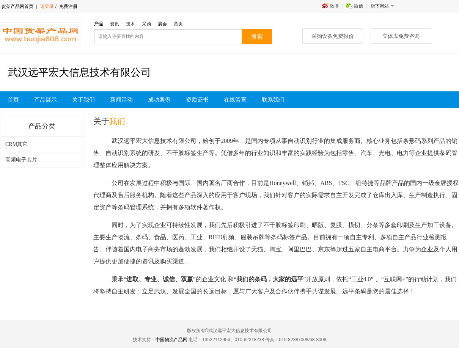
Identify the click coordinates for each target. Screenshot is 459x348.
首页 (13, 100)
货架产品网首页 (17, 6)
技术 (130, 24)
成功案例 (159, 100)
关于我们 (83, 100)
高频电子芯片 (21, 160)
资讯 (114, 24)
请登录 (47, 6)
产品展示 (45, 100)
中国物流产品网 (171, 339)
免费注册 (67, 6)
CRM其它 (16, 144)
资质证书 (197, 100)
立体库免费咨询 (401, 36)
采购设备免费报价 (332, 36)
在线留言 (235, 100)
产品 (98, 24)
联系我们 (273, 100)
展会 (162, 24)
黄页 (178, 24)
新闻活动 (121, 100)
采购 (146, 24)
